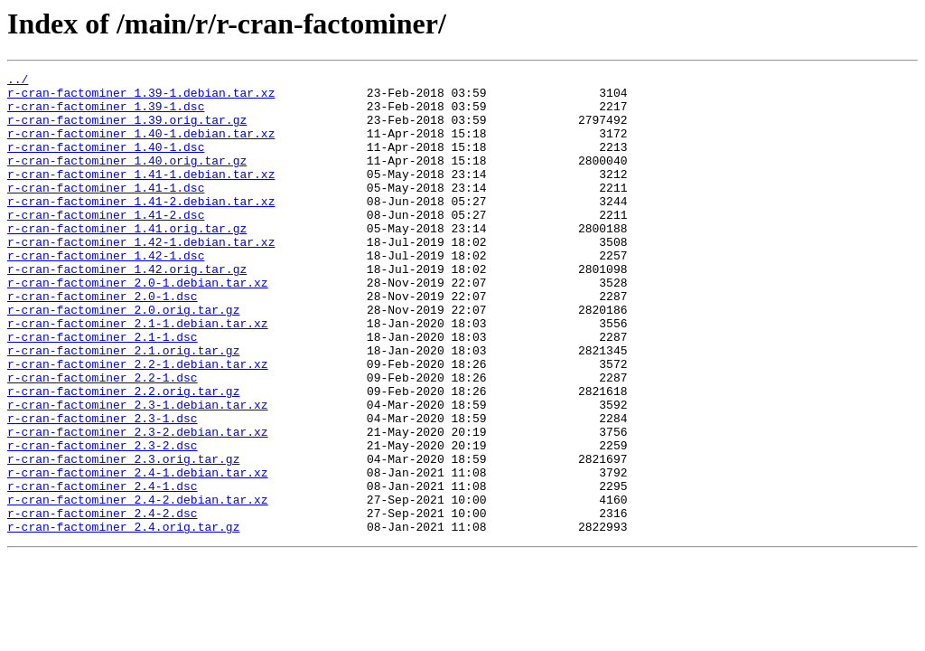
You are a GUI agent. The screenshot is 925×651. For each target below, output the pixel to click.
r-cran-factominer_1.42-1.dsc (105, 293)
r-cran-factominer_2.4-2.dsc (102, 602)
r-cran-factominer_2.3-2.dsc (102, 521)
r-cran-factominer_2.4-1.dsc (102, 569)
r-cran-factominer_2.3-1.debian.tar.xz (137, 472)
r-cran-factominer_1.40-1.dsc (105, 163)
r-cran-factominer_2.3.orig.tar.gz (123, 537)
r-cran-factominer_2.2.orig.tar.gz (123, 456)
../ (17, 81)
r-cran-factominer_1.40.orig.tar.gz (127, 179)
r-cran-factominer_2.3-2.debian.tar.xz (137, 504)
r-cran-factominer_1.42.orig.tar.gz (127, 309)
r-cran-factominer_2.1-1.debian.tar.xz (137, 374)
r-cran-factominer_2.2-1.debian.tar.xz (137, 423)
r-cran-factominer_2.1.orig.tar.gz (123, 407)
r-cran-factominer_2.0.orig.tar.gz (123, 358)
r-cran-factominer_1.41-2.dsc (105, 244)
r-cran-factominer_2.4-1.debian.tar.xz (137, 553)
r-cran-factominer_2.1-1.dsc (102, 390)
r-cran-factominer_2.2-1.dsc (102, 439)
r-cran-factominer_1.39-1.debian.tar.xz (141, 98)
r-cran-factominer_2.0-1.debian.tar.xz (137, 325)
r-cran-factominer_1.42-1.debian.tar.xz (141, 277)
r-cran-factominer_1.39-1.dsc (105, 114)
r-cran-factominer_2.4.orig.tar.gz (123, 618)
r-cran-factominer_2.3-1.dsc (102, 488)
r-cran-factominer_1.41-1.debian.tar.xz (141, 195)
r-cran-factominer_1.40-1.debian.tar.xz (141, 146)
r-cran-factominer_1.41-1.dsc (105, 211)
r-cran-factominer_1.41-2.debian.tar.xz (141, 228)
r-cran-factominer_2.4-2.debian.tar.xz (137, 586)
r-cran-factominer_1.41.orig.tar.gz (127, 260)
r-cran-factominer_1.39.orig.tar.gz (127, 130)
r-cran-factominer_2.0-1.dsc (102, 342)
